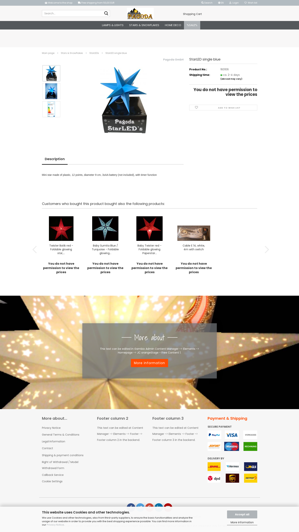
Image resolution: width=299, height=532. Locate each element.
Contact (47, 448)
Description (55, 159)
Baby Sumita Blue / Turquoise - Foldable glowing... (105, 249)
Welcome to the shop (58, 2)
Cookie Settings (52, 481)
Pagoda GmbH (173, 59)
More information (242, 522)
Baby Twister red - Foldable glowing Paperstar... (149, 249)
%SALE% (192, 25)
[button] (220, 3)
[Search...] (106, 13)
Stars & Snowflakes (144, 25)
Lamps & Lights (113, 25)
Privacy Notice (55, 525)
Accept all (242, 514)
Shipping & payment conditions (62, 455)
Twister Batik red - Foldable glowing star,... (61, 249)
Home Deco (173, 25)
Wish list (250, 2)
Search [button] (206, 2)
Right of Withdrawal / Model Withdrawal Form (60, 465)
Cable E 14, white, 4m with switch (194, 247)
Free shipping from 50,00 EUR (96, 2)
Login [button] (234, 2)
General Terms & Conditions (60, 434)
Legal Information (53, 441)
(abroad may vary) (231, 78)
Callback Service (53, 475)
